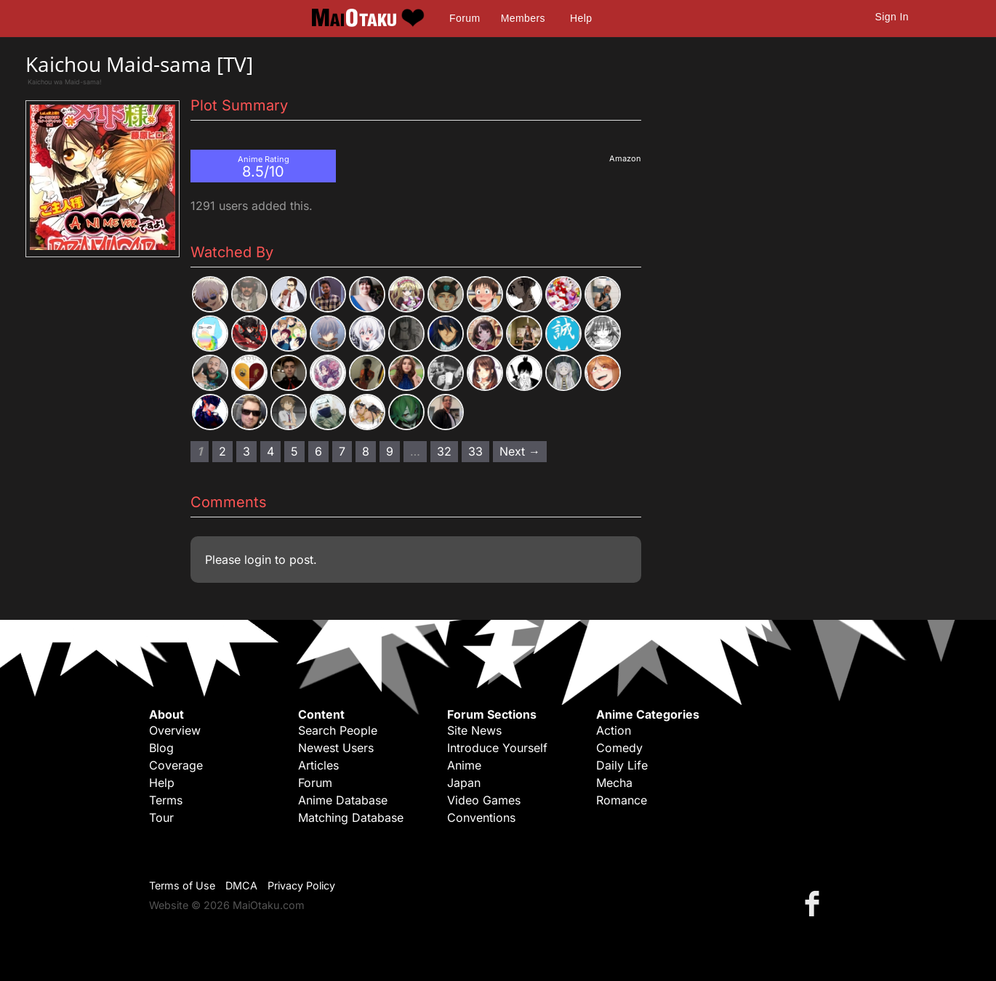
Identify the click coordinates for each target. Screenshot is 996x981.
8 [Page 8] (365, 451)
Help (581, 18)
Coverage (176, 765)
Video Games (484, 800)
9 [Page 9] (389, 451)
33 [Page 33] (475, 451)
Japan (464, 782)
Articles (318, 765)
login (257, 559)
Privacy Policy (301, 885)
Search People (337, 730)
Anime (464, 765)
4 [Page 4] (270, 451)
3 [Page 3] (246, 451)
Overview (175, 730)
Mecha (614, 782)
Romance (621, 800)
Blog (161, 747)
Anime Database (342, 800)
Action (613, 730)
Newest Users (336, 747)
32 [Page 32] (444, 451)
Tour (161, 817)
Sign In (892, 17)
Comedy (619, 747)
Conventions (481, 817)
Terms (165, 800)
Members (523, 18)
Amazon (625, 158)
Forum (464, 18)
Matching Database (350, 817)
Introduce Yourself (497, 747)
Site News (474, 730)
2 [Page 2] (222, 451)
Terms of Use (182, 885)
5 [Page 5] (294, 451)
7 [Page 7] (342, 451)
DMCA (241, 885)
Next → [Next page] (519, 451)
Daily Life (622, 765)
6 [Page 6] (318, 451)
